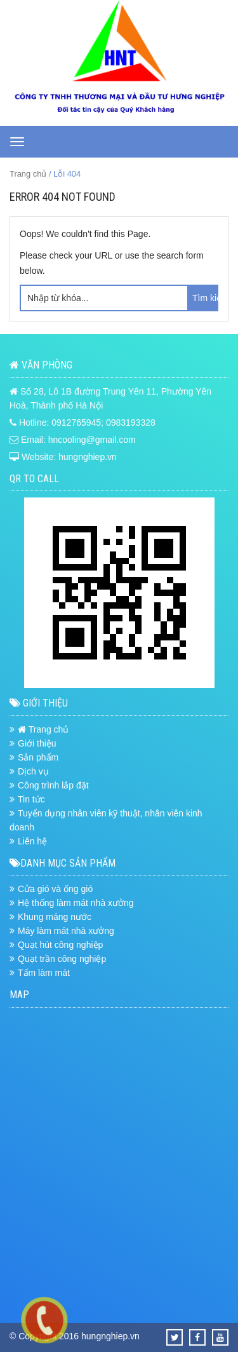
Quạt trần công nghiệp (62, 959)
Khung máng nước (54, 917)
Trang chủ (28, 174)
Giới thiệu (37, 743)
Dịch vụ (33, 771)
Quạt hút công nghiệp (60, 945)
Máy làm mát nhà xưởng (66, 931)
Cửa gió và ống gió (55, 889)
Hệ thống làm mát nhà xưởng (76, 903)
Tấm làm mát (44, 973)
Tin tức (31, 799)
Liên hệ (32, 841)
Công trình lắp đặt (53, 785)
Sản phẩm (38, 757)
